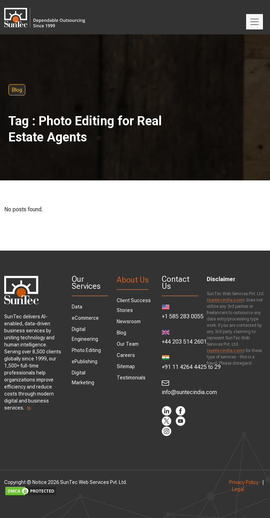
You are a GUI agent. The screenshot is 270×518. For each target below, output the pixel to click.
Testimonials (131, 377)
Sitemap (126, 366)
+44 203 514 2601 (180, 337)
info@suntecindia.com (180, 388)
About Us (133, 280)
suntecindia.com (225, 300)
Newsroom (129, 321)
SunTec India (44, 12)
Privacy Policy (243, 482)
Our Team (128, 344)
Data (77, 307)
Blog (17, 90)
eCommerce (85, 318)
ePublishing (84, 361)
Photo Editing (86, 350)
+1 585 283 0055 (180, 312)
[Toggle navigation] (254, 21)
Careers (126, 355)
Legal (238, 489)
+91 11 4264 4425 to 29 (180, 362)
